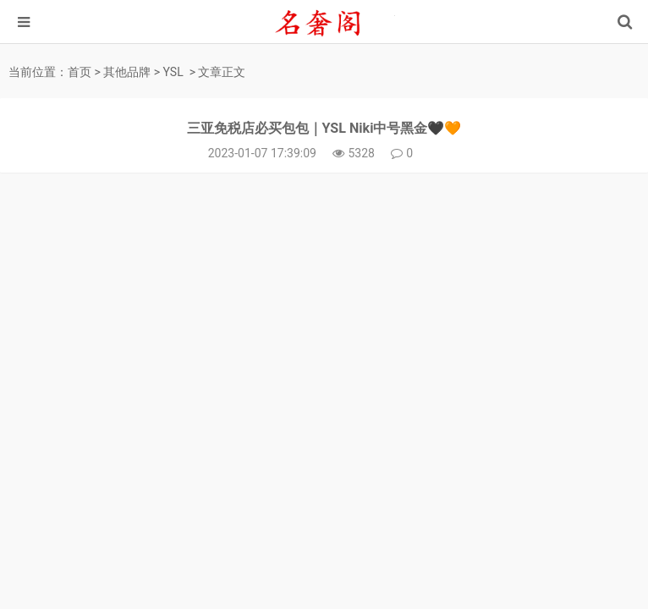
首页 (79, 72)
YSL (173, 72)
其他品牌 (127, 72)
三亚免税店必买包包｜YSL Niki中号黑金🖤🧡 (324, 128)
